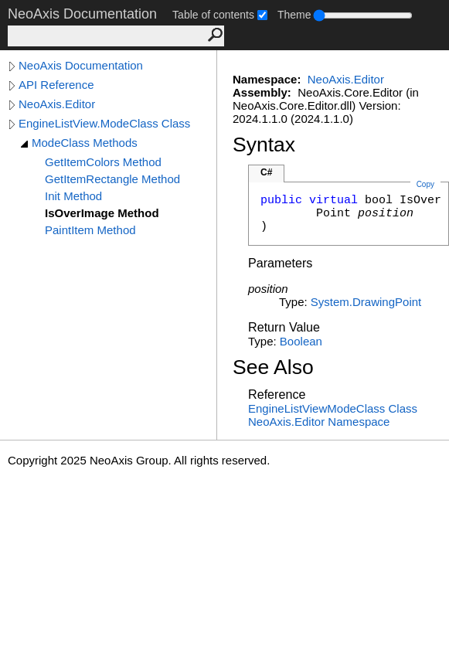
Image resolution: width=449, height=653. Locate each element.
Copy (425, 184)
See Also (273, 367)
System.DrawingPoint (366, 301)
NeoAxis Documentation (81, 65)
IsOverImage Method (102, 212)
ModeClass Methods (85, 142)
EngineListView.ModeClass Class (104, 123)
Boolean (301, 341)
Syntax (264, 144)
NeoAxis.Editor (57, 104)
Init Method (73, 195)
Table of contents (213, 15)
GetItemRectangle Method (112, 178)
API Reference (56, 84)
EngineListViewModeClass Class (332, 408)
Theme (294, 15)
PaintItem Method (90, 229)
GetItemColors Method (103, 161)
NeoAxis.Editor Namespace (318, 421)
